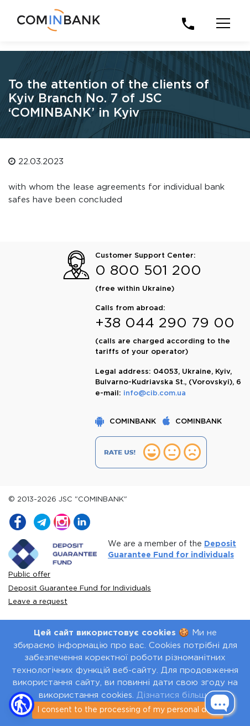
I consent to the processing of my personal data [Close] (127, 710)
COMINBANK (126, 422)
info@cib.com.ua (154, 393)
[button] (21, 704)
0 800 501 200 (148, 271)
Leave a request (37, 602)
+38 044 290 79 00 (165, 323)
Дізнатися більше (174, 695)
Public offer (29, 575)
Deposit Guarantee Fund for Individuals (79, 589)
